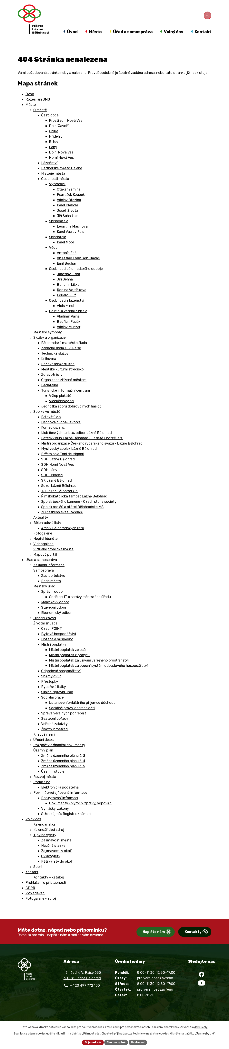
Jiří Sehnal (65, 288)
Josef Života (67, 219)
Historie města (53, 182)
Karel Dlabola (67, 214)
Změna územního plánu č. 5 (63, 775)
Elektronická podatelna (60, 796)
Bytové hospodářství (58, 643)
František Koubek (71, 203)
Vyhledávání (35, 902)
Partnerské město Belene (61, 177)
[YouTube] (201, 996)
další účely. (201, 1026)
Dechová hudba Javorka (61, 431)
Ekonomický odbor (56, 621)
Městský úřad (44, 595)
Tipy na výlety (44, 844)
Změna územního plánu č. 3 (63, 764)
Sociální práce (52, 706)
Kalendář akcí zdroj (48, 838)
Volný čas (33, 828)
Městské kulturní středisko (62, 378)
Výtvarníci (57, 193)
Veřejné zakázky (54, 732)
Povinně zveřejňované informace (60, 801)
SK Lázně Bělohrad (56, 489)
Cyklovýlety (50, 865)
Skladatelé (57, 246)
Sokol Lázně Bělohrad (58, 494)
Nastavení (139, 1042)
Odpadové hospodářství (61, 680)
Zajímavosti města (56, 849)
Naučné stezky (53, 854)
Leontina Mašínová (72, 235)
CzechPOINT (51, 637)
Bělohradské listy (47, 531)
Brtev (53, 150)
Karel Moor (65, 251)
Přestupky (49, 690)
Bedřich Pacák (68, 330)
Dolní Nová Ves (61, 161)
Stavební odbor (53, 616)
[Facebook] (201, 984)
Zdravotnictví (52, 383)
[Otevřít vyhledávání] (208, 15)
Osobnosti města (55, 187)
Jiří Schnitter (67, 224)
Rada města (51, 590)
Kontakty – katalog (48, 886)
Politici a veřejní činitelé (68, 320)
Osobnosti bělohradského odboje (76, 277)
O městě (40, 119)
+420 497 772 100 (85, 994)
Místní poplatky (53, 653)
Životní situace (45, 632)
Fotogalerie (42, 542)
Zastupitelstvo (53, 584)
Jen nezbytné (116, 1042)
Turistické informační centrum (65, 399)
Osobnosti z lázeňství (66, 309)
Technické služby (55, 362)
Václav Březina (69, 209)
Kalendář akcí (44, 833)
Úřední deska (43, 748)
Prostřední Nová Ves (65, 129)
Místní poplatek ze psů (67, 658)
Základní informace (49, 574)
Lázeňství (49, 172)
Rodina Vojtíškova (71, 299)
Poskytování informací (59, 807)
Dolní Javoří (58, 134)
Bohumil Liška (68, 293)
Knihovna (48, 367)
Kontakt (31, 881)
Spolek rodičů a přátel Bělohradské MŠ (72, 516)
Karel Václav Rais (70, 240)
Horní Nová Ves (61, 166)
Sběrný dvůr (51, 685)
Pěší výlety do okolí (57, 870)
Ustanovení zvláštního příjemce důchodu (82, 711)
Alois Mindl (65, 314)
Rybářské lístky (53, 695)
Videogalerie (43, 553)
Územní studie (52, 780)
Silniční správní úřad (57, 701)
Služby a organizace (49, 346)
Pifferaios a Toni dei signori (62, 463)
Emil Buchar (66, 272)
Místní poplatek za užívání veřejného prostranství (89, 669)
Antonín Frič (66, 262)
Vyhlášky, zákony (55, 817)
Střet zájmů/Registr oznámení (66, 822)
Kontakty (186, 941)
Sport (38, 875)
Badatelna (49, 394)
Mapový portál (45, 563)
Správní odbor (52, 600)
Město (30, 113)
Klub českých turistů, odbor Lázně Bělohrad (76, 441)
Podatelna (41, 791)
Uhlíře (53, 140)
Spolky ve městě (46, 420)
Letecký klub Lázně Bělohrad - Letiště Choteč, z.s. (82, 447)
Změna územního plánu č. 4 (63, 770)
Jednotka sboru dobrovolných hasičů (71, 415)
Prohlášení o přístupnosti (45, 891)
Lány (53, 156)
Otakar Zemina (68, 198)
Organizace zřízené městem (63, 389)
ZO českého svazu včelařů (62, 521)
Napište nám (140, 941)
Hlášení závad (44, 627)
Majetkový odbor (55, 611)
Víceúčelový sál (61, 410)
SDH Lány (49, 478)
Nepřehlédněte (45, 547)
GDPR (30, 897)
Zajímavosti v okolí (56, 860)
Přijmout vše (91, 1042)
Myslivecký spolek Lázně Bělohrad (69, 457)
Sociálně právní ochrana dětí (72, 717)
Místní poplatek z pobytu (69, 664)
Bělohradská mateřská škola (64, 351)
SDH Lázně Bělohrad (58, 468)
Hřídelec (56, 145)
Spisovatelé (58, 230)
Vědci (53, 256)
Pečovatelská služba (58, 373)
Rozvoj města (44, 785)
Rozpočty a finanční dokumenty (59, 754)
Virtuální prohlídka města (53, 558)
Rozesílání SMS (37, 108)
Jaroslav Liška (68, 283)
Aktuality (40, 526)
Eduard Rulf (66, 304)
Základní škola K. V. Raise (61, 357)
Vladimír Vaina (68, 325)
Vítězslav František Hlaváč (78, 267)
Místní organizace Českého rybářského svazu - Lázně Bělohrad (92, 452)
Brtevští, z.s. (51, 426)
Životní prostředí (54, 738)
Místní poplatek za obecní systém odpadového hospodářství (98, 674)
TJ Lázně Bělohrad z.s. (59, 500)
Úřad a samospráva (41, 568)
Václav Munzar (68, 336)
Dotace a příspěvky (57, 648)
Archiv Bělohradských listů (62, 537)
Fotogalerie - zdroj (40, 907)
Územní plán (43, 759)
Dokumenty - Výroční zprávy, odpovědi (80, 812)
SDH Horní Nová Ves (57, 473)
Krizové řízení (44, 743)
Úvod (29, 103)
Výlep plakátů (60, 404)
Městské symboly (47, 341)
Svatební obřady (54, 727)
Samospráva (43, 579)
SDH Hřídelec (52, 484)
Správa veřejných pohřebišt (63, 722)
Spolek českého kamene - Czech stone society (78, 510)
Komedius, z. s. (53, 436)
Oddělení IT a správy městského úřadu (80, 605)
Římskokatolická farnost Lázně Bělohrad (74, 505)
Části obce (50, 124)
